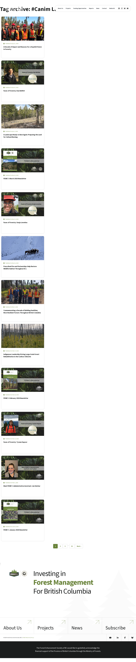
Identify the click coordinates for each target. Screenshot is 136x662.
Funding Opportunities (79, 10)
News (97, 10)
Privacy (32, 641)
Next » (79, 546)
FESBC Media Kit (26, 641)
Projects (68, 10)
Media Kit (112, 10)
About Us (60, 10)
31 (72, 546)
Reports (91, 10)
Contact (104, 10)
